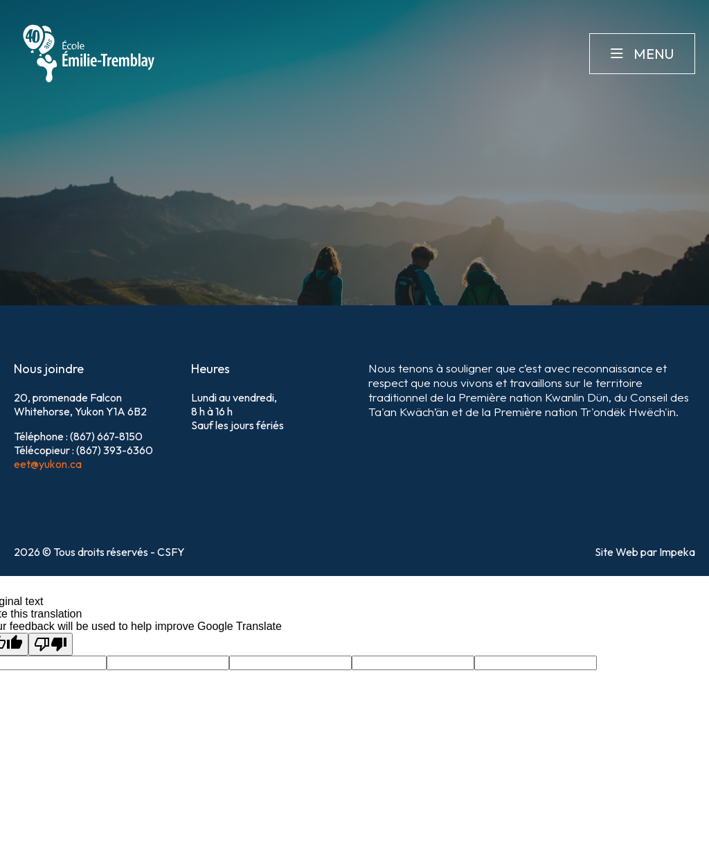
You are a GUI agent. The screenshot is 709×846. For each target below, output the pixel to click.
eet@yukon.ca (48, 464)
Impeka (677, 552)
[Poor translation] (50, 644)
